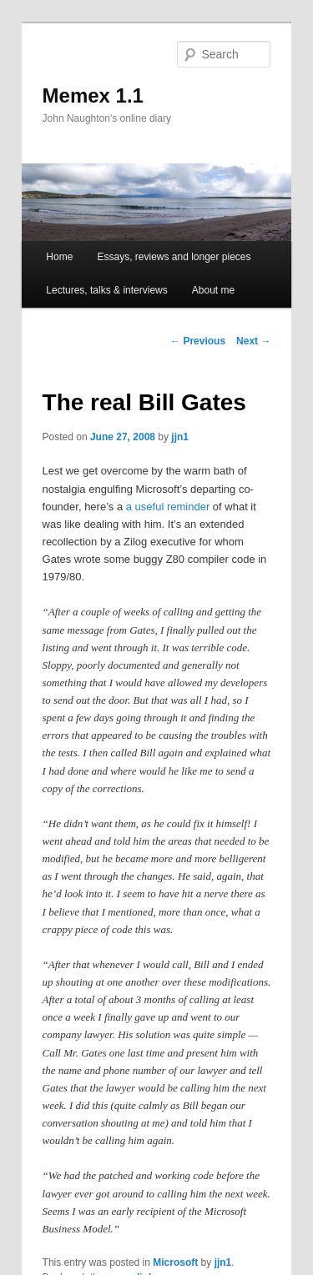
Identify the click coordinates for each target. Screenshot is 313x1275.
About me (213, 290)
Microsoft (175, 1262)
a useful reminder (168, 506)
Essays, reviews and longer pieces (173, 257)
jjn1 (180, 437)
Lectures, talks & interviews (106, 290)
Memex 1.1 (93, 95)
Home (59, 257)
